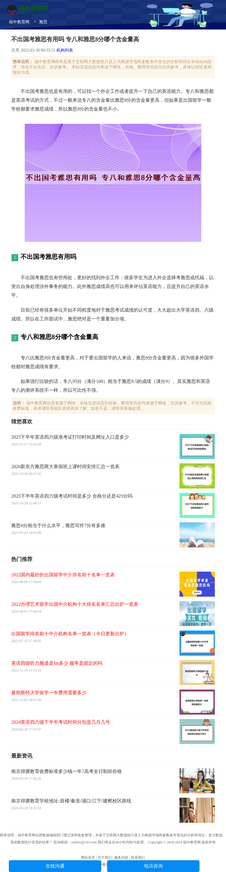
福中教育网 (19, 22)
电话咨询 (153, 865)
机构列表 (64, 50)
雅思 (43, 22)
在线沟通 (55, 865)
